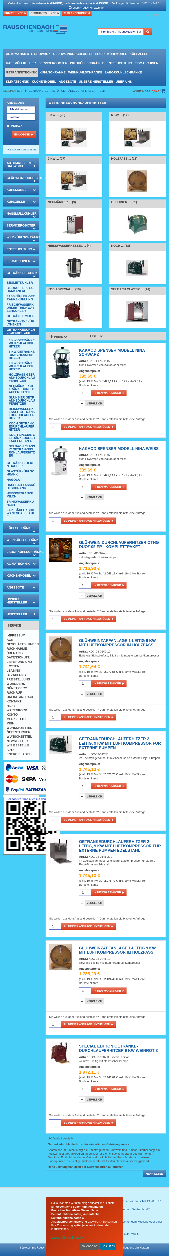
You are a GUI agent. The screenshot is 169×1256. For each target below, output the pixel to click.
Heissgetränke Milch (20, 495)
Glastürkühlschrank (20, 473)
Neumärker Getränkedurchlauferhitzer (22, 389)
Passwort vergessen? (22, 149)
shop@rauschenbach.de (88, 7)
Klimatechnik (17, 81)
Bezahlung (16, 675)
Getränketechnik (21, 72)
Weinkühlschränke (85, 72)
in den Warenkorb (109, 393)
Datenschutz (18, 657)
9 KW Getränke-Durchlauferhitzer (22, 366)
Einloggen (23, 134)
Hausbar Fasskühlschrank (21, 486)
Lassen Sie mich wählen (67, 1237)
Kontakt (14, 701)
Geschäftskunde (44, 13)
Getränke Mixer (21, 316)
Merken (16, 125)
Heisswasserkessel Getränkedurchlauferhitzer (22, 413)
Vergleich (94, 403)
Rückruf (14, 692)
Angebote (67, 81)
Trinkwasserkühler (20, 503)
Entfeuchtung (119, 63)
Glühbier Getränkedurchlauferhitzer (22, 400)
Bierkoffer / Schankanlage (20, 289)
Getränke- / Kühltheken (20, 323)
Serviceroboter (53, 63)
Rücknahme (17, 648)
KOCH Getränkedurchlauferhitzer (22, 426)
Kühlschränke (53, 72)
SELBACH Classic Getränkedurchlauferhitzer (22, 450)
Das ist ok (108, 1246)
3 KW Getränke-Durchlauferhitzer (22, 343)
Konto (12, 714)
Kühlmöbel (117, 54)
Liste (96, 336)
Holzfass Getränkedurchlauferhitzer (22, 377)
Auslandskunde (76, 13)
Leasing (13, 670)
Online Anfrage (20, 697)
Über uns (124, 81)
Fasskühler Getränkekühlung (21, 297)
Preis (58, 336)
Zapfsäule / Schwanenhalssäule (21, 513)
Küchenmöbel (44, 81)
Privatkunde (15, 13)
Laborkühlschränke (123, 72)
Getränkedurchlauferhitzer (83, 90)
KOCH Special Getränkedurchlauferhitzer (22, 438)
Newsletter (17, 741)
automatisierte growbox (28, 54)
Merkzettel (17, 719)
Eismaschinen (146, 63)
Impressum (16, 635)
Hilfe (11, 706)
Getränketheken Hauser (20, 464)
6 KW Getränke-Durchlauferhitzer (22, 355)
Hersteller (21, 614)
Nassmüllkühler (21, 63)
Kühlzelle (139, 54)
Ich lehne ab (89, 1246)
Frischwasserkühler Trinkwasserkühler (21, 308)
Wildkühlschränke (87, 63)
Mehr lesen (154, 1173)
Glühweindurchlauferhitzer (79, 54)
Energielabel (19, 754)
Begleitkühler (20, 282)
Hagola (13, 479)
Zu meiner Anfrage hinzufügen (88, 426)
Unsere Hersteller (96, 81)
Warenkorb (17, 710)
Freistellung (18, 679)
